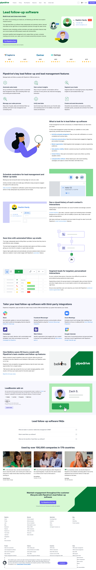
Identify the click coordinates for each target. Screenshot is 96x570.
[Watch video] (17, 459)
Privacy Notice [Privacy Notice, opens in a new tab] (27, 564)
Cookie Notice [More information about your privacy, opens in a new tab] (20, 564)
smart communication (61, 221)
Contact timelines (53, 212)
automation (36, 253)
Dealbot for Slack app (8, 324)
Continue (62, 563)
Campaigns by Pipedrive (9, 340)
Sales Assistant (7, 187)
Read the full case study (9, 374)
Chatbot (42, 391)
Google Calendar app (70, 340)
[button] (5, 563)
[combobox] (79, 2)
